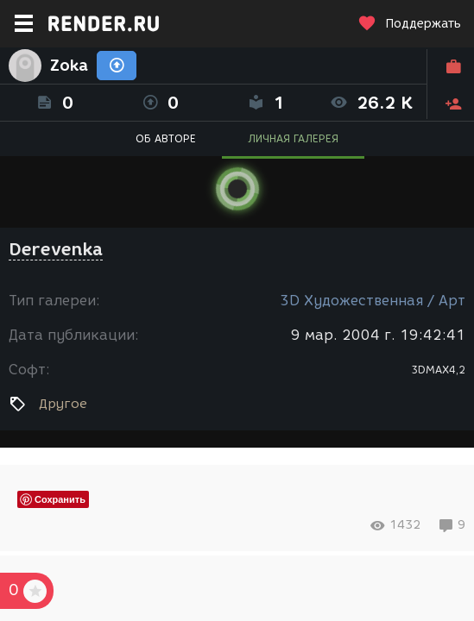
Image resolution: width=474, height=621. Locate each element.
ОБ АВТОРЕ (166, 138)
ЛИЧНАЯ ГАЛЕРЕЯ (293, 138)
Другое (63, 403)
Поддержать (409, 23)
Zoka (69, 65)
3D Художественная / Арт (372, 300)
